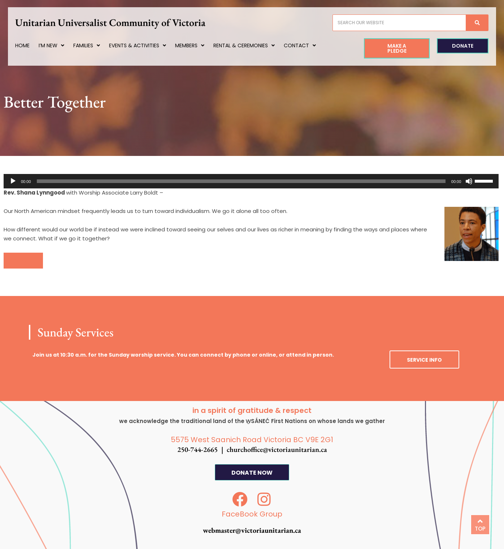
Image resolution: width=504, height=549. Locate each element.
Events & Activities (142, 45)
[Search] (472, 23)
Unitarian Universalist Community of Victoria (115, 22)
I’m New (56, 45)
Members (194, 45)
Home (27, 45)
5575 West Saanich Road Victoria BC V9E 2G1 (252, 440)
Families (91, 45)
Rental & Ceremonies (248, 45)
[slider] (241, 181)
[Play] (13, 181)
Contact (304, 45)
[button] (23, 261)
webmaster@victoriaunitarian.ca (252, 530)
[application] (251, 181)
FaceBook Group (252, 514)
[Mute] (469, 181)
